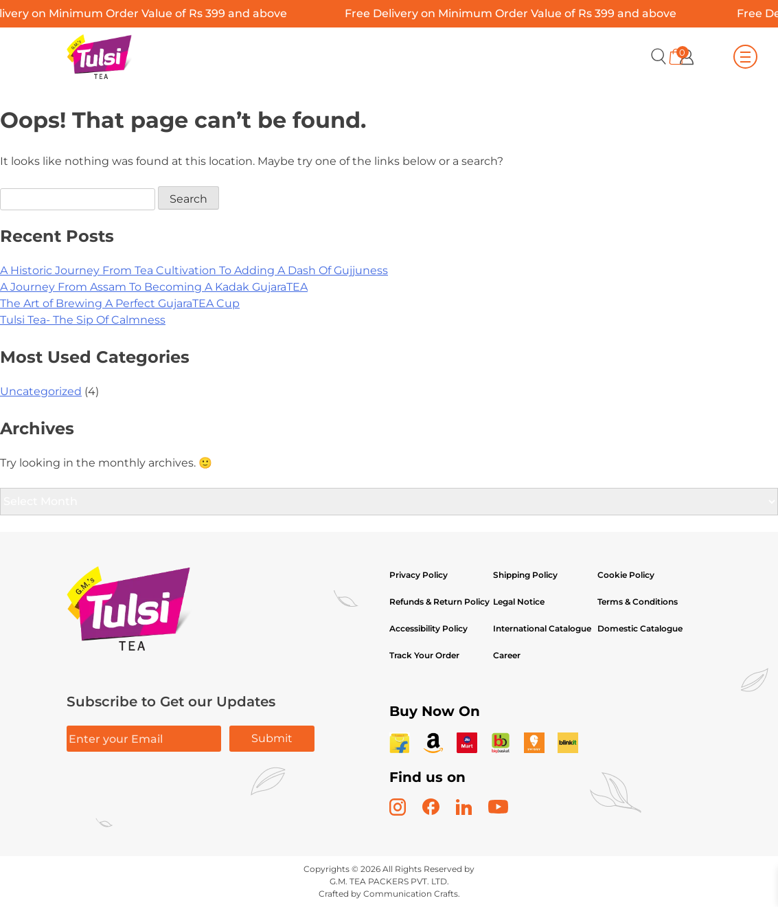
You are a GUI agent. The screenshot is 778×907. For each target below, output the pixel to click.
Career (506, 655)
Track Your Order (424, 655)
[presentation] (171, 795)
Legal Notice (519, 601)
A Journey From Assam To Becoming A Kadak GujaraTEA (154, 286)
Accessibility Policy (428, 628)
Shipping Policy (526, 575)
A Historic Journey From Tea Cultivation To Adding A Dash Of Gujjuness (194, 270)
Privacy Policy (418, 575)
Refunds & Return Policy (439, 601)
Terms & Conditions (637, 601)
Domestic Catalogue (640, 628)
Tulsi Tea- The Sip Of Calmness (82, 319)
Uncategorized (41, 391)
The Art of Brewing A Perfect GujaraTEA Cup (120, 303)
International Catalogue (542, 628)
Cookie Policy (625, 575)
